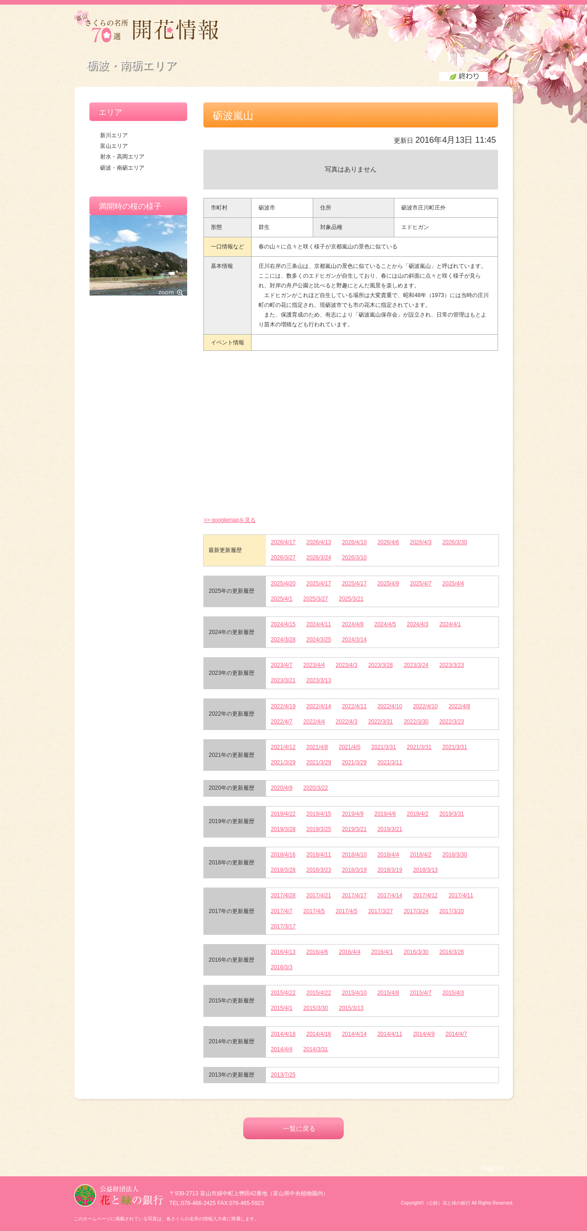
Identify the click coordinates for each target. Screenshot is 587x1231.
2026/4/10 (354, 542)
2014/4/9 (424, 1034)
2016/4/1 (382, 952)
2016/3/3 (281, 967)
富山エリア (114, 146)
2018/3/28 (283, 870)
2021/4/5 (349, 747)
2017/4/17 (354, 895)
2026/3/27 (283, 557)
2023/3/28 (380, 665)
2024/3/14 (354, 639)
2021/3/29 (283, 762)
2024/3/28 (283, 639)
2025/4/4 (453, 583)
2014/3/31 (315, 1049)
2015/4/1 (281, 1008)
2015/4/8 (388, 993)
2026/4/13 (318, 542)
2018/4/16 (283, 854)
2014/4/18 (283, 1034)
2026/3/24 (318, 557)
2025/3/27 (315, 599)
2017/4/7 (281, 911)
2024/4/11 (318, 624)
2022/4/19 (283, 706)
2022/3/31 (380, 721)
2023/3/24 (416, 665)
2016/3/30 (416, 952)
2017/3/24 (416, 911)
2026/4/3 (421, 542)
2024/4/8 (353, 624)
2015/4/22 (283, 993)
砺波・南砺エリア (122, 168)
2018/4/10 (354, 854)
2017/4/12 (425, 895)
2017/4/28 (283, 895)
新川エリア (114, 135)
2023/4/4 (314, 665)
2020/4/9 (281, 788)
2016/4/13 (283, 952)
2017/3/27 (380, 911)
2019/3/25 (318, 829)
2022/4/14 (318, 706)
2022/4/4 (314, 721)
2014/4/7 (456, 1034)
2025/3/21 (351, 599)
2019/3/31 (451, 814)
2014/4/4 (281, 1049)
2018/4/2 (421, 854)
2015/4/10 (354, 993)
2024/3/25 (318, 639)
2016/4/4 (349, 952)
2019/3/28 (283, 829)
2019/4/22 (283, 814)
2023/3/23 (451, 665)
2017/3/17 (283, 926)
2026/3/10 (354, 557)
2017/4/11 (460, 895)
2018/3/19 (354, 870)
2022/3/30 (416, 721)
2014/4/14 (354, 1034)
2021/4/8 (317, 747)
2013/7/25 (283, 1075)
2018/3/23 (318, 870)
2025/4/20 (283, 583)
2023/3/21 (283, 680)
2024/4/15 (283, 624)
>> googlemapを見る (229, 520)
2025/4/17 (318, 583)
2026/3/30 (454, 542)
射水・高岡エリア (122, 156)
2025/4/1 (281, 599)
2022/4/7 (281, 721)
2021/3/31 (383, 747)
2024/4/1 (450, 624)
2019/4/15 (318, 814)
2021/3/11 (390, 762)
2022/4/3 (347, 721)
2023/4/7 (281, 665)
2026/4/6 (388, 542)
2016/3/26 (451, 952)
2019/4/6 (385, 814)
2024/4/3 (418, 624)
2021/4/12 (283, 747)
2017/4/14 (390, 895)
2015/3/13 (351, 1008)
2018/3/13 (425, 870)
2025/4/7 (421, 583)
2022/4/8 (459, 706)
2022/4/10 (390, 706)
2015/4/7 (421, 993)
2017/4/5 (314, 911)
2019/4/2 (418, 814)
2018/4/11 (318, 854)
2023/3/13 (318, 680)
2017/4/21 (318, 895)
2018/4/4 (388, 854)
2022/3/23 (451, 721)
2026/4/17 (283, 542)
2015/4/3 (453, 993)
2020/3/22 (315, 788)
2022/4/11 (354, 706)
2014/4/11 (390, 1034)
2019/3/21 (354, 829)
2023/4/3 (347, 665)
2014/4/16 (318, 1034)
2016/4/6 (317, 952)
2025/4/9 (388, 583)
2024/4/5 (385, 624)
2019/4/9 (353, 814)
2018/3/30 (454, 854)
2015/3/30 (315, 1008)
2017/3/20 (451, 911)
